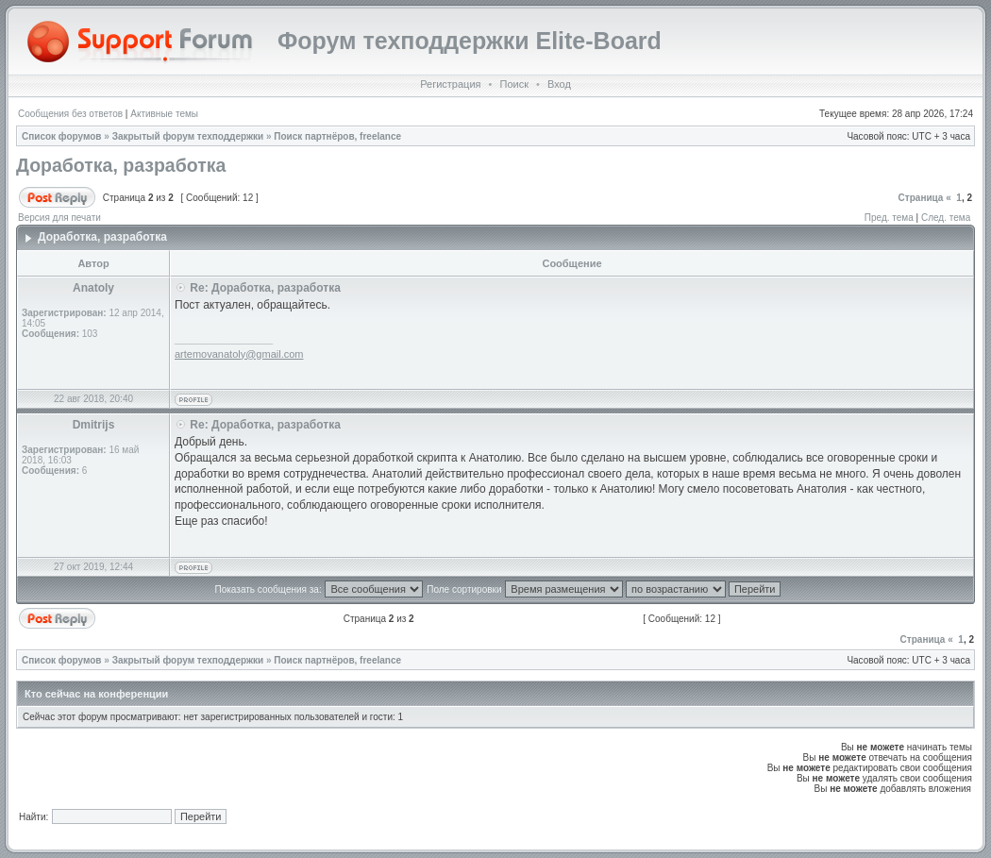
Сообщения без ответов (70, 114)
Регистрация (450, 84)
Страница (921, 198)
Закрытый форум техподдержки (188, 136)
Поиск (513, 84)
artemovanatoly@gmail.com (239, 354)
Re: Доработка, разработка (265, 287)
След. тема (945, 217)
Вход (559, 84)
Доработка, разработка (121, 165)
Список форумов (62, 136)
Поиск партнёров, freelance (337, 136)
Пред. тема (889, 217)
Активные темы (164, 114)
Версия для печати (59, 217)
